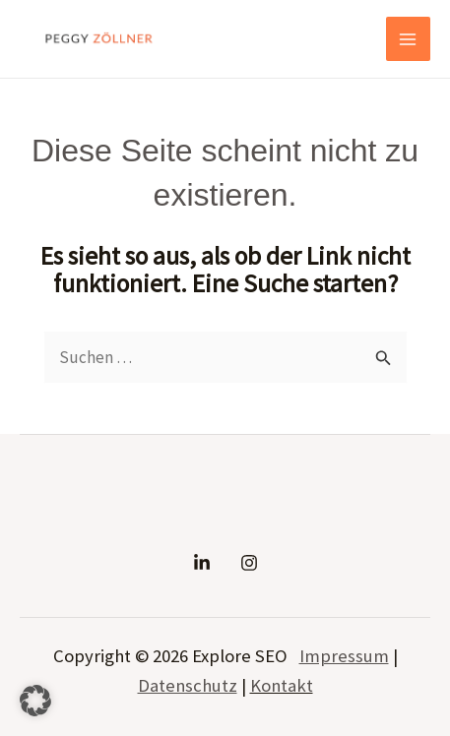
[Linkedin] (202, 563)
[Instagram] (249, 563)
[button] (35, 700)
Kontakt (281, 685)
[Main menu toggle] (408, 39)
